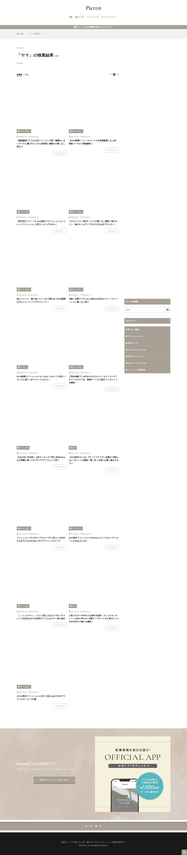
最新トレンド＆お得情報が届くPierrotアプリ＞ (93, 26)
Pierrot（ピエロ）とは (137, 350)
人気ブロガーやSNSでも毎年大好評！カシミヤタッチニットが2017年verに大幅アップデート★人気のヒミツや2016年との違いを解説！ (94, 618)
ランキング (23, 366)
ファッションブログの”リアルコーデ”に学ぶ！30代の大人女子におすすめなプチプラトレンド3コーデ (41, 539)
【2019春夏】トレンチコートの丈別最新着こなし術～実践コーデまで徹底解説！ (93, 141)
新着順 (19, 74)
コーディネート (77, 528)
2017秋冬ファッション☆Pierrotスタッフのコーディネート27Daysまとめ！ (93, 539)
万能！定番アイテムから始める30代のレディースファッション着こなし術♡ (93, 300)
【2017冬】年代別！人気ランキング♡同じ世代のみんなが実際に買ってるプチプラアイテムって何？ (41, 458)
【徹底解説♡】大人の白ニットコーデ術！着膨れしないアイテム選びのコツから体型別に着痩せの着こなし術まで (41, 143)
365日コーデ (133, 343)
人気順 (26, 74)
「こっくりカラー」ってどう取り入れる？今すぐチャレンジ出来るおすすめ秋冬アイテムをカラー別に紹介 (41, 616)
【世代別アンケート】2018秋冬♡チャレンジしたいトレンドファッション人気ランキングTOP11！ (41, 222)
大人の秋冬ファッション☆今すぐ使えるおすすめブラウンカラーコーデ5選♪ (41, 697)
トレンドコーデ (92, 18)
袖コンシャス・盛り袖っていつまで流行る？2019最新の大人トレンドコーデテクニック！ (41, 300)
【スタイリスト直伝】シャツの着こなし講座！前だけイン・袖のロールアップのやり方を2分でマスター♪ (93, 222)
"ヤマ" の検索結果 (34, 33)
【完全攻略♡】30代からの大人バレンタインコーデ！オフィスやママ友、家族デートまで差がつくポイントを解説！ (93, 379)
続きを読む (60, 153)
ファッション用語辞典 (137, 371)
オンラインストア (109, 18)
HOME (21, 33)
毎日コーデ (78, 18)
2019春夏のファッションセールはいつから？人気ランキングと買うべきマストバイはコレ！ (41, 377)
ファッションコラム (136, 336)
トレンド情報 (24, 211)
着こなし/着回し (25, 130)
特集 (69, 18)
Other (74, 447)
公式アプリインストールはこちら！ (54, 779)
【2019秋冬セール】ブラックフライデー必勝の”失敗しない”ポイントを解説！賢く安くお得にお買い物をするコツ (94, 459)
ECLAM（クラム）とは (138, 364)
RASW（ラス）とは (136, 357)
